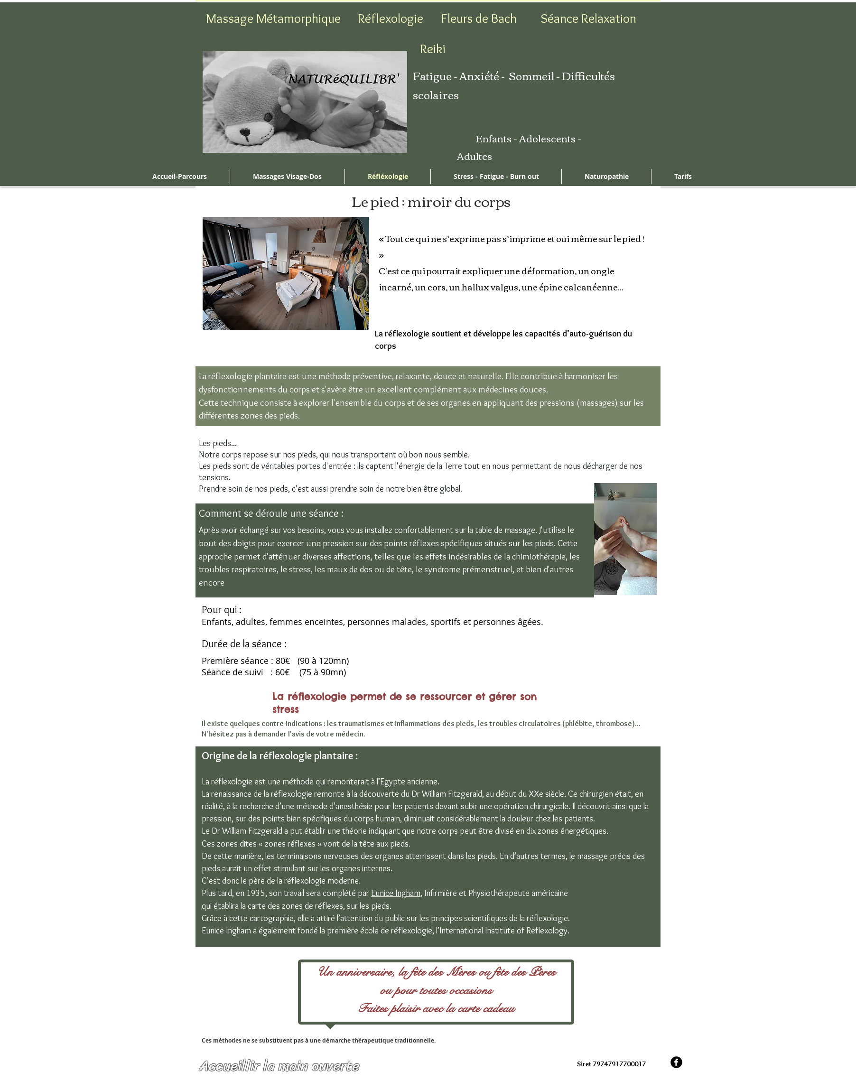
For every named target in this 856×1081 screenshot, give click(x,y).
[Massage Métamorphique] (273, 18)
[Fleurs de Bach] (478, 18)
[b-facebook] (676, 1062)
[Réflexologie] (390, 18)
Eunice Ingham (395, 893)
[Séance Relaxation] (588, 18)
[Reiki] (432, 48)
